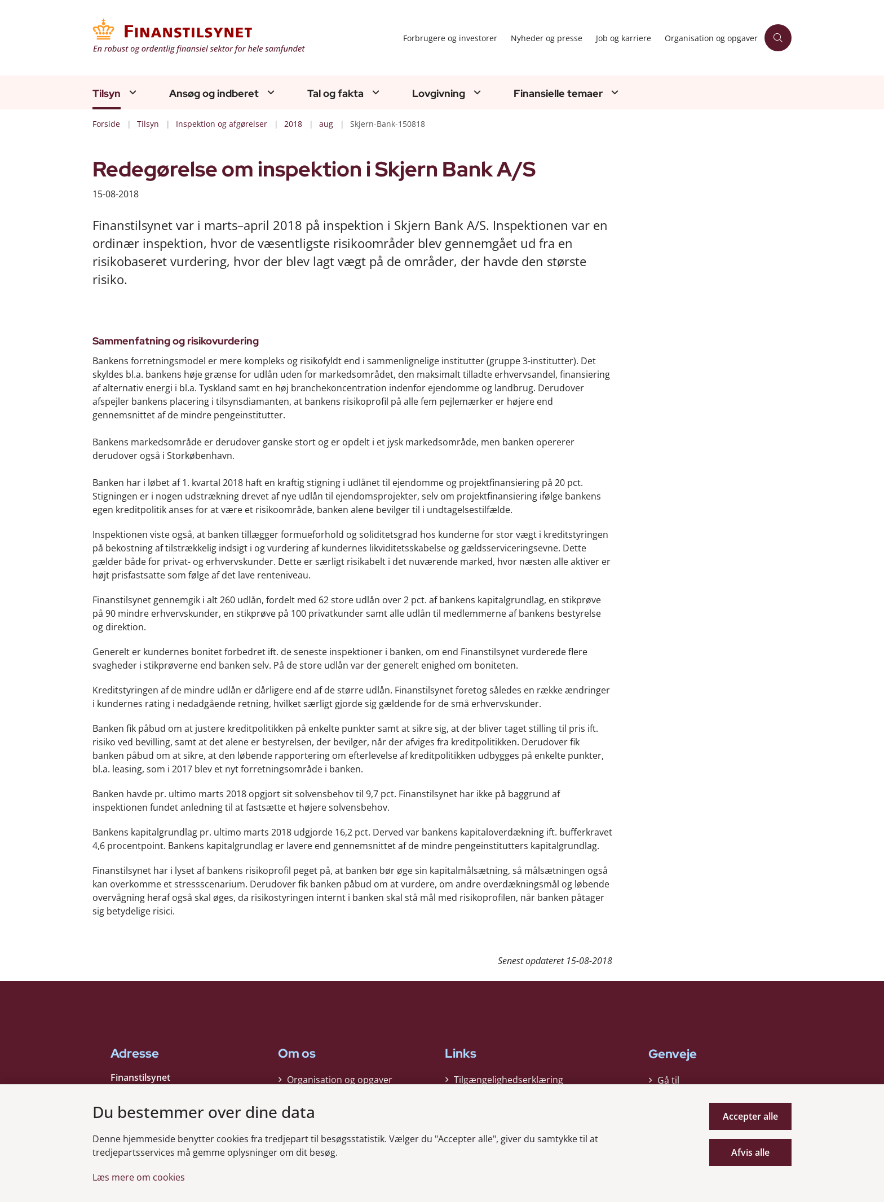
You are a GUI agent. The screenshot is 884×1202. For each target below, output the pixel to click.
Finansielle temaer (558, 93)
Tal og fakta (335, 93)
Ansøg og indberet (214, 93)
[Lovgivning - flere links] (476, 92)
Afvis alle (750, 1152)
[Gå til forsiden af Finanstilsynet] (244, 38)
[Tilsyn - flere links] (131, 92)
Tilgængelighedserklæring (508, 1079)
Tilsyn (106, 93)
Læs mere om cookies (138, 1177)
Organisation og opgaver (339, 1079)
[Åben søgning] (778, 37)
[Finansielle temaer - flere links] (613, 92)
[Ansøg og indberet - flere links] (269, 92)
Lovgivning (438, 93)
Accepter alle (750, 1116)
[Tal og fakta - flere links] (374, 92)
